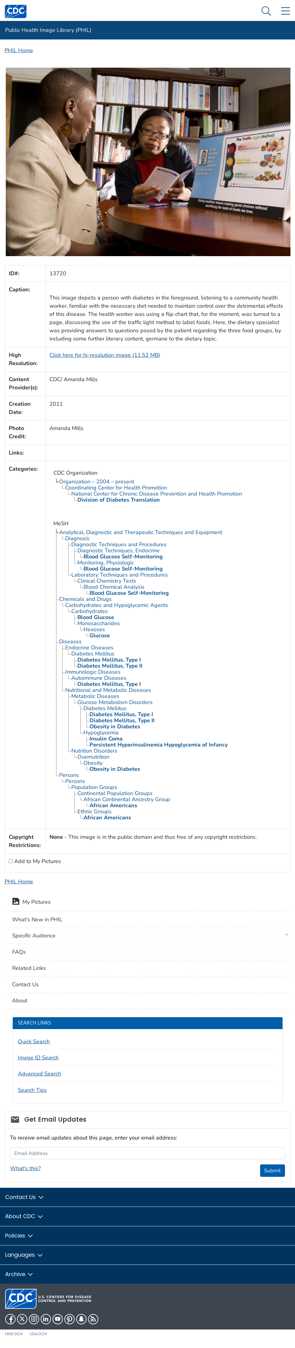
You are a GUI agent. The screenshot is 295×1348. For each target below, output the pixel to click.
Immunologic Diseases (92, 672)
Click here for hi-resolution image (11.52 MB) (104, 355)
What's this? (25, 1168)
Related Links (29, 968)
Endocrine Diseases (89, 647)
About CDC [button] (24, 1216)
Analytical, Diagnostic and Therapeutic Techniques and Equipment (140, 532)
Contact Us (25, 984)
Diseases (70, 641)
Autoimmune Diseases (99, 678)
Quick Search (34, 1041)
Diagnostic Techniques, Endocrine (118, 550)
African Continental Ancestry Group (126, 799)
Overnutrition (93, 756)
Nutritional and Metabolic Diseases (108, 690)
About (19, 1000)
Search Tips (32, 1090)
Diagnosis (77, 538)
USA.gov (38, 1334)
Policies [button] (19, 1235)
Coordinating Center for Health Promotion (116, 487)
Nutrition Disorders (94, 750)
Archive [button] (19, 1274)
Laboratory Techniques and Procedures (119, 574)
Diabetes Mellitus (92, 653)
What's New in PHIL (37, 919)
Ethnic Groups (94, 811)
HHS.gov (14, 1334)
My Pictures (31, 902)
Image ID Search (38, 1057)
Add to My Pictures (37, 861)
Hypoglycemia (101, 732)
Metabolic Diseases (95, 696)
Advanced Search (39, 1073)
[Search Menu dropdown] (266, 11)
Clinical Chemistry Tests (106, 580)
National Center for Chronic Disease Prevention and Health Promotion (156, 493)
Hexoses (94, 629)
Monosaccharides (98, 623)
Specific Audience (34, 935)
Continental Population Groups (115, 793)
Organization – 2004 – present (96, 481)
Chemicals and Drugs (85, 599)
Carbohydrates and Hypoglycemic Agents (116, 605)
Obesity (93, 763)
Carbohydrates (89, 611)
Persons (69, 775)
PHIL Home (19, 50)
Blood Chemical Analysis (113, 587)
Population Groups (94, 787)
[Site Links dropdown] (285, 11)
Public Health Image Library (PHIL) (48, 30)
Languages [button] (24, 1254)
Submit (272, 1170)
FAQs (19, 952)
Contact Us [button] (24, 1197)
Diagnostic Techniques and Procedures (119, 544)
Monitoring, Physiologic (105, 562)
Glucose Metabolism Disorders (115, 702)
